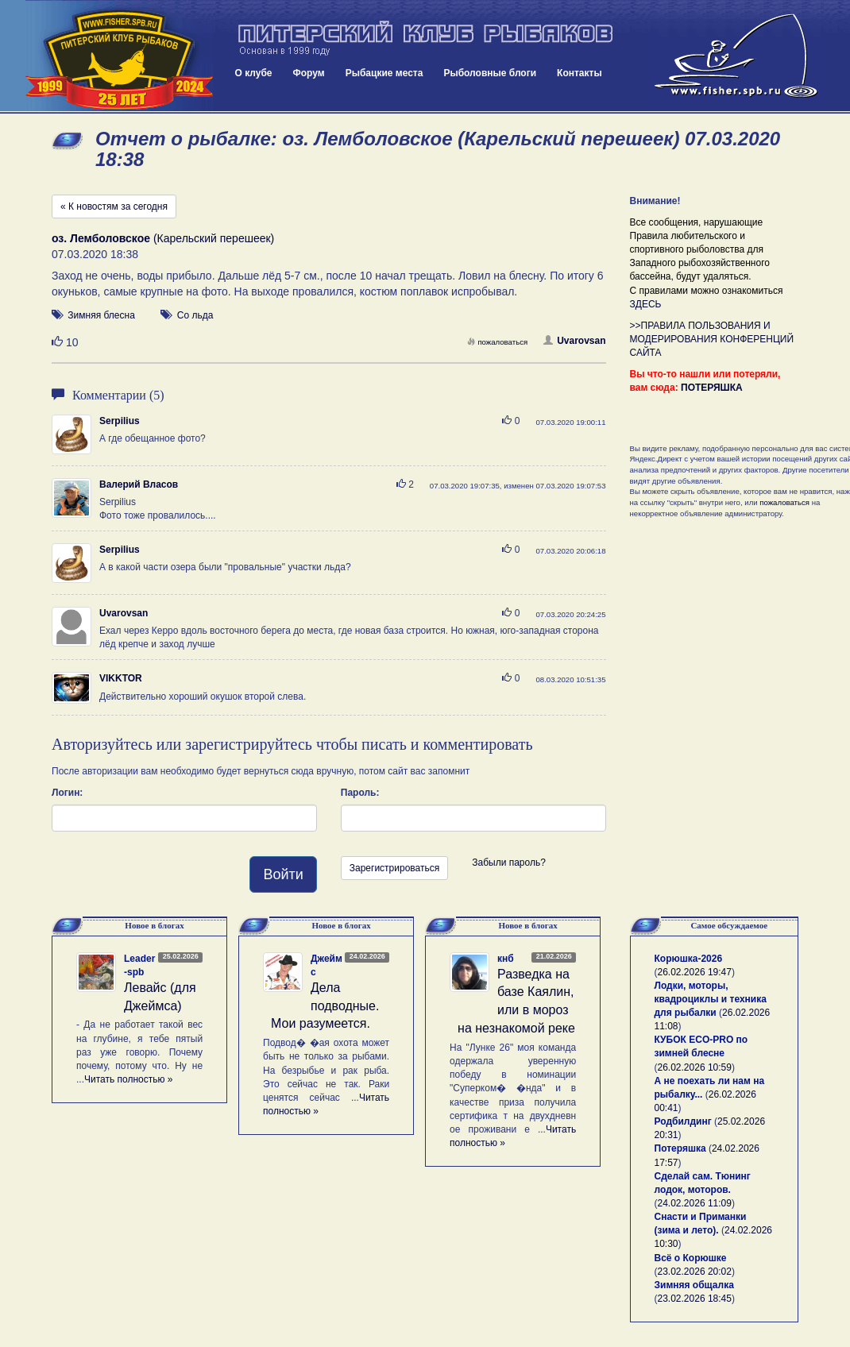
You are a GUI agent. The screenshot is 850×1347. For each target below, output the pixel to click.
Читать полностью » (128, 1079)
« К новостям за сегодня (114, 206)
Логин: (67, 792)
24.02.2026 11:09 (695, 1203)
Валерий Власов (138, 484)
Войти (283, 874)
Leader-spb (139, 965)
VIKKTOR (120, 678)
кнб (505, 958)
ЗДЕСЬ (646, 304)
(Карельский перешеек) (163, 238)
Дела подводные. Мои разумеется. (325, 1006)
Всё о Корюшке (691, 1258)
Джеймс (326, 965)
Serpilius (119, 420)
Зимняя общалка (694, 1285)
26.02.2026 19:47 (695, 972)
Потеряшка (680, 1148)
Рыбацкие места (384, 73)
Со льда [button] (195, 315)
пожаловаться (497, 342)
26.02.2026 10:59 (695, 1067)
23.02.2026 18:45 (695, 1298)
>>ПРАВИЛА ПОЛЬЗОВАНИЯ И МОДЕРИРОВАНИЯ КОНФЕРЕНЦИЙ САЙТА (712, 339)
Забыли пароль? (509, 862)
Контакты (579, 73)
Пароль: (360, 792)
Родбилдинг (683, 1121)
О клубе (253, 73)
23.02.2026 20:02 (695, 1271)
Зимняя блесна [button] (101, 315)
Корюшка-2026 (689, 958)
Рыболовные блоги (489, 73)
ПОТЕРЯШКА (712, 387)
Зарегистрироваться (394, 868)
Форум (309, 73)
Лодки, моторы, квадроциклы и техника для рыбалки (711, 999)
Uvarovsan (574, 340)
